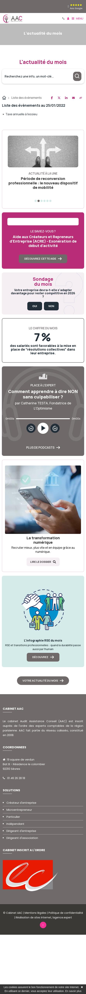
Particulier (13, 817)
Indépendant (15, 824)
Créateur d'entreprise (21, 803)
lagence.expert (62, 917)
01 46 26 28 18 (16, 778)
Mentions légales (35, 913)
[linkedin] (68, 6)
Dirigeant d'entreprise (21, 831)
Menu (77, 18)
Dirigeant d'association (22, 838)
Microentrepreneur (19, 810)
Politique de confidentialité (66, 913)
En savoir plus (73, 991)
